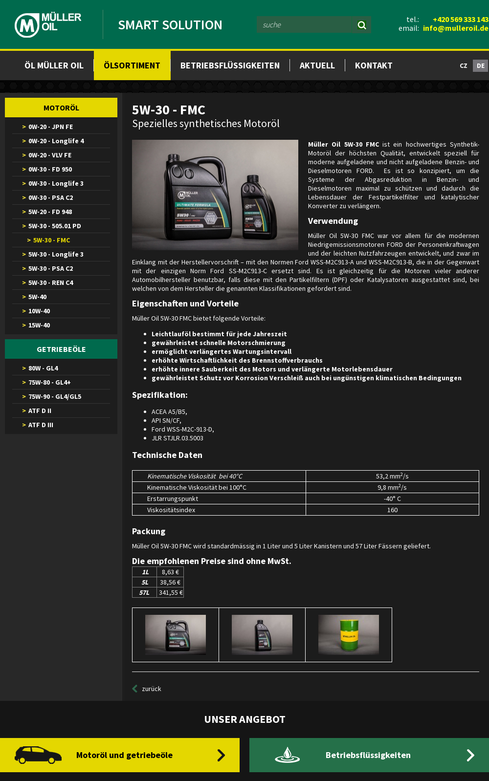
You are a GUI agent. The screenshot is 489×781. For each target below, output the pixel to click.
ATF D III (40, 424)
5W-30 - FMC (51, 240)
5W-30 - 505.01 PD (54, 225)
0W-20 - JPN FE (50, 126)
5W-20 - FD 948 (50, 211)
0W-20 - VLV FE (49, 155)
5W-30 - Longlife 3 (56, 254)
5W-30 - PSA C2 (50, 268)
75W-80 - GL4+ (49, 382)
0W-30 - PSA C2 (50, 197)
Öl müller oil (54, 65)
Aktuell (317, 65)
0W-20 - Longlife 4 (56, 140)
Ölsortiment (132, 65)
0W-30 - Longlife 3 (56, 183)
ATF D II (39, 410)
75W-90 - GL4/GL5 (54, 396)
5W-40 (37, 296)
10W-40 (39, 310)
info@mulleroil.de (456, 28)
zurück (151, 688)
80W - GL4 (43, 368)
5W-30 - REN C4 (50, 282)
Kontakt (374, 65)
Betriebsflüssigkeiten (230, 65)
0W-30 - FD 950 (50, 169)
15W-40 (39, 325)
